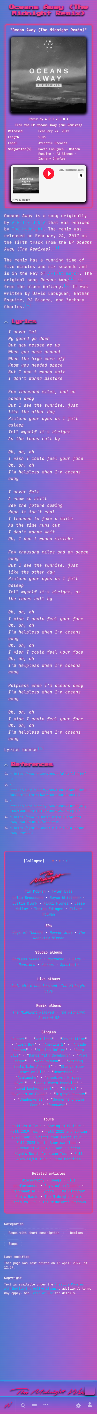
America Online (50, 1049)
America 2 (53, 1044)
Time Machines (67, 1159)
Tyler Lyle (62, 891)
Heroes (47, 964)
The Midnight (27, 229)
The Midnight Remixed (33, 1012)
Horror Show (61, 932)
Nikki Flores (55, 903)
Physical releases (62, 1185)
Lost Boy (26, 1044)
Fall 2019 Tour (24, 1131)
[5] (41, 748)
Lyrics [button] (23, 321)
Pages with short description (34, 1233)
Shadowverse (31, 1099)
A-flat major (63, 273)
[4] (28, 305)
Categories (14, 1224)
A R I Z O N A (29, 222)
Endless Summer (26, 959)
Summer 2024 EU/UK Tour (39, 1148)
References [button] (32, 764)
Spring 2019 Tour (64, 1126)
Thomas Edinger (48, 908)
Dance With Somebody (48, 1055)
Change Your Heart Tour (59, 1137)
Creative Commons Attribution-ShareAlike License (44, 1286)
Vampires (43, 1039)
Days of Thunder (27, 932)
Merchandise (23, 1191)
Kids (76, 959)
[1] (56, 248)
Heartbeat (63, 1072)
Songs (56, 1180)
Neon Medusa (46, 1061)
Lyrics (47, 1191)
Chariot (69, 1088)
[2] (72, 278)
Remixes (76, 1233)
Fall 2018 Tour (26, 1126)
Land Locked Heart (34, 1088)
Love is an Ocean (29, 1094)
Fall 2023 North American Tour (47, 1142)
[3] (67, 285)
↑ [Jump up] (11, 774)
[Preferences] (78, 1405)
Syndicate (69, 964)
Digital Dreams (70, 1094)
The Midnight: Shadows (64, 1202)
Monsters (27, 964)
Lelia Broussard (27, 897)
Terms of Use (42, 1293)
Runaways (57, 1104)
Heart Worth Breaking (56, 1083)
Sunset (18, 1039)
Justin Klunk (24, 903)
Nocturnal (57, 959)
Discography (33, 1180)
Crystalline (73, 1039)
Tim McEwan (35, 891)
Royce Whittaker (65, 897)
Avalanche (27, 1077)
